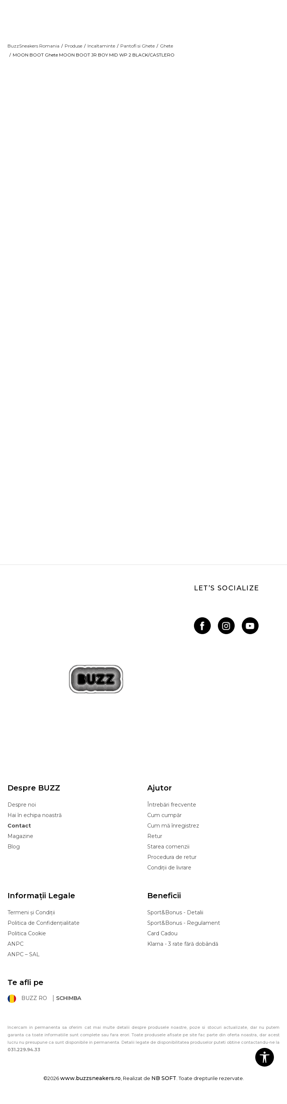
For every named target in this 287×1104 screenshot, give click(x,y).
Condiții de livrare (169, 872)
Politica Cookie (26, 938)
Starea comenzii (168, 851)
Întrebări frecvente (171, 809)
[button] (264, 1057)
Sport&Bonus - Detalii (175, 917)
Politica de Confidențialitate (43, 927)
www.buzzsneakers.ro (90, 1083)
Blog (13, 851)
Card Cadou (162, 938)
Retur (154, 841)
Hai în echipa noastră (34, 820)
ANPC (15, 948)
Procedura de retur (172, 862)
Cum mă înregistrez (173, 830)
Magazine (20, 841)
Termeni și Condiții (31, 917)
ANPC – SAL (23, 959)
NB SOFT (163, 1083)
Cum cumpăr (164, 820)
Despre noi (21, 809)
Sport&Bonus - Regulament (183, 927)
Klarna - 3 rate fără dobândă (182, 948)
